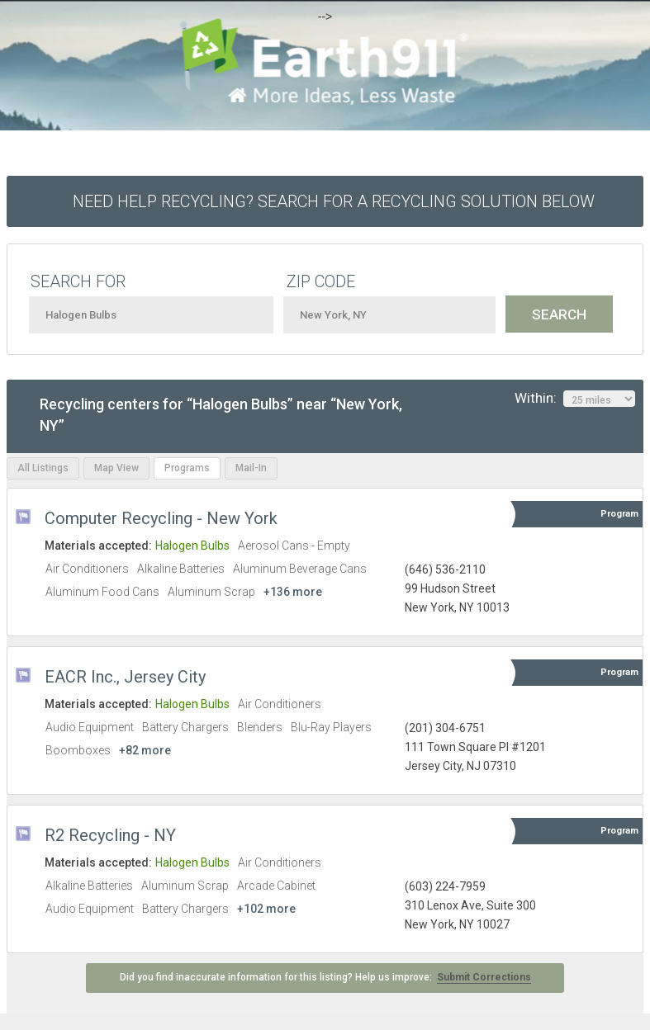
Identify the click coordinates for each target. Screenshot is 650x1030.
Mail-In (251, 468)
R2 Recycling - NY (110, 835)
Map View (116, 468)
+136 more (292, 591)
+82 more (145, 750)
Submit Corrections (484, 977)
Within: (575, 399)
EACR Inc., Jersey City (125, 677)
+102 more (266, 908)
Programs (187, 468)
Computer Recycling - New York (161, 518)
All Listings (43, 468)
